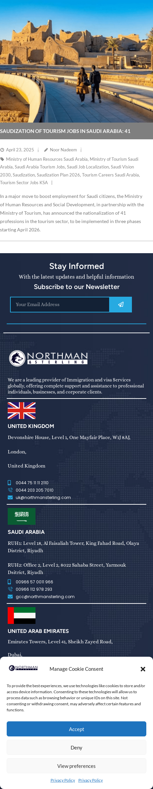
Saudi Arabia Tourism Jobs (40, 166)
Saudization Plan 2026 (58, 174)
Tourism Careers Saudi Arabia (110, 174)
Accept (76, 729)
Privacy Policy (63, 780)
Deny (76, 747)
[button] (143, 669)
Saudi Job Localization (88, 166)
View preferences (76, 766)
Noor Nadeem (63, 149)
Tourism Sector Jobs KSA (24, 182)
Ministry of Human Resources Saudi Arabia (47, 159)
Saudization (24, 174)
